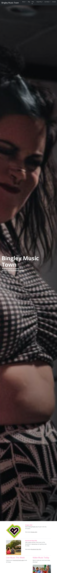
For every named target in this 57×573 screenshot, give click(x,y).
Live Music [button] (47, 1)
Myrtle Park (34, 544)
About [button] (23, 1)
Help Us (33, 2)
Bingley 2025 (28, 525)
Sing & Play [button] (39, 1)
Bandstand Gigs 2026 (31, 540)
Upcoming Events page (18, 560)
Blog (29, 1)
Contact (54, 1)
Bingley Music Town (10, 2)
